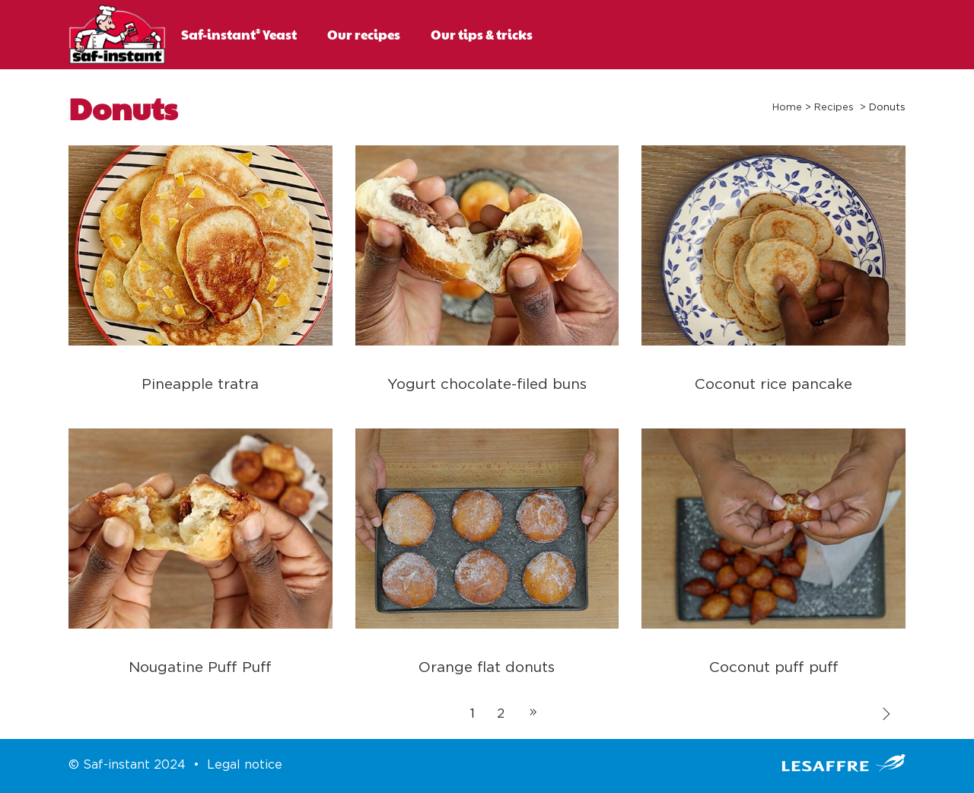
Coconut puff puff (774, 668)
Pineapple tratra (200, 384)
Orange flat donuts (487, 668)
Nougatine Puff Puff (200, 668)
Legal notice (244, 765)
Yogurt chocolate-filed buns (487, 384)
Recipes (834, 108)
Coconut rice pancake (773, 384)
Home (787, 108)
